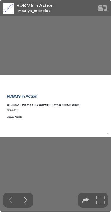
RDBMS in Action (35, 5)
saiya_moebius (36, 11)
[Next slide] (25, 200)
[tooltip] (85, 200)
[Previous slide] (10, 200)
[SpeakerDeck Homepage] (102, 9)
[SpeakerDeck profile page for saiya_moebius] (8, 8)
